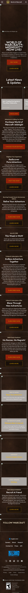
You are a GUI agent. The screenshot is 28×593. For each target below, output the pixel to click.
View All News (14, 113)
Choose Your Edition (14, 147)
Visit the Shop (14, 181)
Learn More (14, 68)
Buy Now (14, 62)
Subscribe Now (14, 217)
